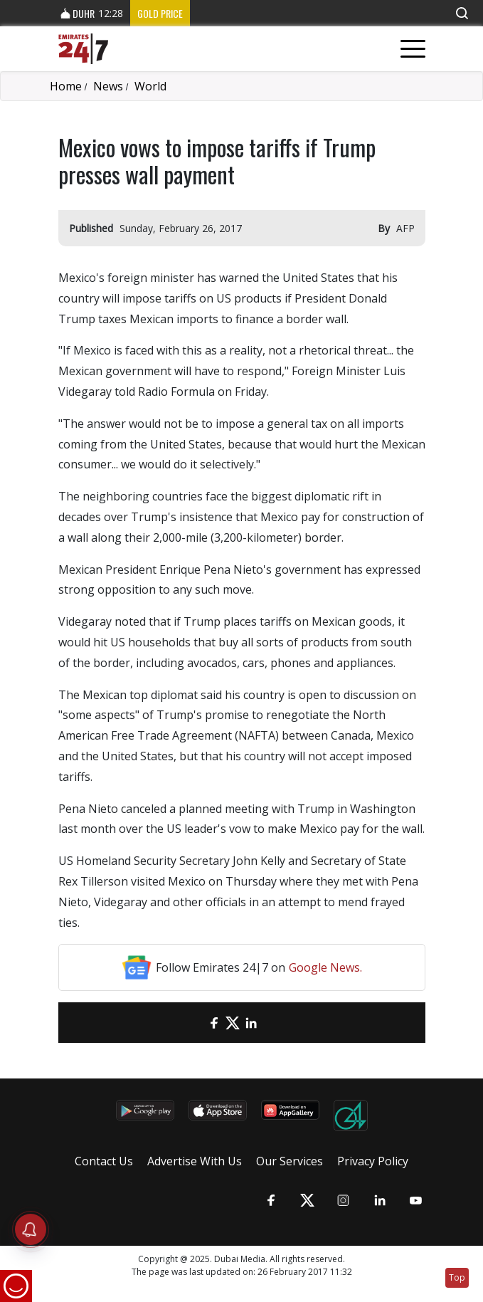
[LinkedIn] (251, 1022)
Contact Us (104, 1161)
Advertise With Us (194, 1161)
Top (457, 1277)
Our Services (289, 1161)
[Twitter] (232, 1022)
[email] (195, 1022)
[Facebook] (214, 1022)
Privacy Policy (372, 1161)
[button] (461, 13)
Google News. (325, 967)
